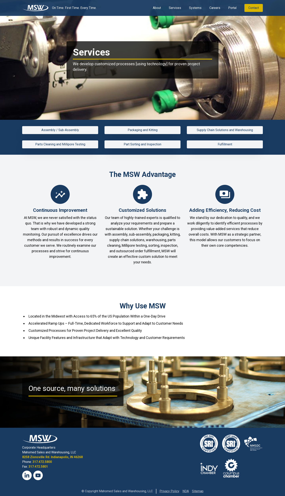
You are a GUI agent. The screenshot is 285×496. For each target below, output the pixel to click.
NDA (185, 491)
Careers (214, 8)
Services (175, 8)
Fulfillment (225, 144)
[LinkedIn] (27, 475)
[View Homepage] (35, 8)
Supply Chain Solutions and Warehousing (225, 130)
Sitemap (197, 491)
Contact (253, 8)
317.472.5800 (42, 462)
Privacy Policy (169, 491)
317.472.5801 (38, 466)
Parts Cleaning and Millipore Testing (60, 144)
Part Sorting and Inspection (142, 144)
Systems (195, 8)
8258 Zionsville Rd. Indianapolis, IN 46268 (52, 457)
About (157, 8)
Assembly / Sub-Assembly (60, 130)
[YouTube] (38, 475)
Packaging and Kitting (143, 130)
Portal (232, 8)
